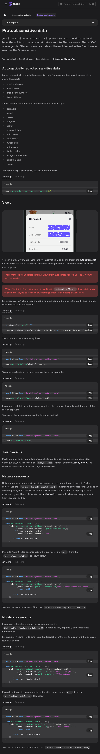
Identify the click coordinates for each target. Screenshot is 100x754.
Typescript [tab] (20, 176)
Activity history (79, 462)
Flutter (67, 59)
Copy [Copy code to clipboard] (90, 191)
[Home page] (5, 15)
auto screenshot (88, 259)
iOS (54, 59)
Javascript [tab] (7, 176)
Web (73, 59)
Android (59, 59)
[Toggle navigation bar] (6, 4)
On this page (12, 22)
